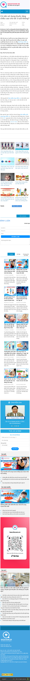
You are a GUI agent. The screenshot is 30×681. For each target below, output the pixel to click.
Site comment (23, 216)
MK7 (4, 118)
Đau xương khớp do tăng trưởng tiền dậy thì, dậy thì (21, 298)
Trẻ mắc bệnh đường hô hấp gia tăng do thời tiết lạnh (13, 620)
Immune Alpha (13, 121)
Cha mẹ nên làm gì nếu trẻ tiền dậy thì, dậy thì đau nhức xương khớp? (9, 326)
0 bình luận (27, 223)
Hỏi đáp (18, 254)
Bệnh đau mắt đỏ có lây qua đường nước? (11, 602)
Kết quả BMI (3, 443)
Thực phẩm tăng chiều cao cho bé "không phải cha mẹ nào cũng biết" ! (7, 199)
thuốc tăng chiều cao (23, 42)
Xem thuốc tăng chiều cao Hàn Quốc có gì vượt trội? (13, 514)
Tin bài (11, 254)
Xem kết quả (15, 448)
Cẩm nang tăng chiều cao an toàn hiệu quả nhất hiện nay (7, 153)
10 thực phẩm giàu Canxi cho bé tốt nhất (22, 379)
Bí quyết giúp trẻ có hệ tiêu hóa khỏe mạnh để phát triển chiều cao (9, 298)
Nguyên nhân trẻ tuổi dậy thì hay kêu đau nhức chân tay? (22, 325)
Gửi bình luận (15, 236)
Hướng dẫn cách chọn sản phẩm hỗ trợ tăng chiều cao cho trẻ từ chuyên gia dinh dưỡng (10, 353)
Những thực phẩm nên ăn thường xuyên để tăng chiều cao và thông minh (21, 199)
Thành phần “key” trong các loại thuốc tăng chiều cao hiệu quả (7, 168)
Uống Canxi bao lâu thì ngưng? (9, 510)
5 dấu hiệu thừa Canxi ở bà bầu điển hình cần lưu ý (13, 512)
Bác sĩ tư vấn (9, 679)
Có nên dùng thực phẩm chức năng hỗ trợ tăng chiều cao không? (7, 183)
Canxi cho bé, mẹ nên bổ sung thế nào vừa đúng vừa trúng (10, 380)
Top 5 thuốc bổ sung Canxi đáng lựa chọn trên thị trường (9, 271)
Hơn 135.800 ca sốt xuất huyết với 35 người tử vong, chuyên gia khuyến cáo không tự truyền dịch (15, 589)
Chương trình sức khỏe (26, 254)
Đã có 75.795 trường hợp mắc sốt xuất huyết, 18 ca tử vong (15, 604)
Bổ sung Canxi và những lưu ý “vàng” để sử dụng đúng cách (22, 353)
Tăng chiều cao (16, 206)
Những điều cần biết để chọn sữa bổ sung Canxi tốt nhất (22, 271)
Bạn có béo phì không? (15, 434)
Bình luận (5, 220)
